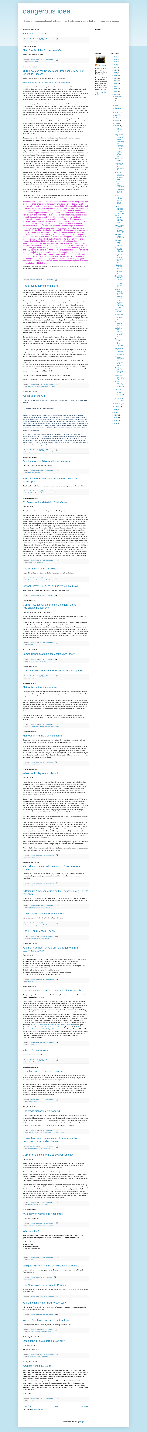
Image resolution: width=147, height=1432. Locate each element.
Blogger (81, 1422)
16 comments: (50, 1296)
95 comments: (50, 39)
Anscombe (31, 1225)
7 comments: (49, 595)
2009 (115, 412)
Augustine (31, 1148)
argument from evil (33, 1132)
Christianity (31, 1044)
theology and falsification (35, 857)
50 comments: (50, 470)
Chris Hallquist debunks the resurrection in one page (52, 670)
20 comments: (50, 883)
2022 (115, 64)
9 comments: (49, 578)
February (118, 404)
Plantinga (30, 644)
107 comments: (50, 450)
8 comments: (49, 659)
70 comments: (50, 855)
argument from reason (34, 386)
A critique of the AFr (34, 395)
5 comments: (49, 762)
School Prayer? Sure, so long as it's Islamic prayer (51, 586)
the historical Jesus (40, 661)
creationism (31, 907)
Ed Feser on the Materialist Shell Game (45, 502)
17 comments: (50, 1130)
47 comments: (50, 724)
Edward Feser (32, 562)
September (118, 108)
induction (30, 1101)
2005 (115, 423)
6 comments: (49, 279)
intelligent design (32, 41)
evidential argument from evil (47, 1132)
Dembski (30, 1331)
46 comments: (50, 1099)
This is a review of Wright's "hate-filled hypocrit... (119, 304)
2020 (115, 70)
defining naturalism (45, 726)
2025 (115, 56)
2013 (115, 89)
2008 (115, 415)
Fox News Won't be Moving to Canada (44, 1285)
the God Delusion (46, 580)
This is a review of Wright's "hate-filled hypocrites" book (54, 990)
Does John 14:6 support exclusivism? (44, 1340)
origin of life (48, 907)
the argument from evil (43, 938)
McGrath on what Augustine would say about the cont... (119, 332)
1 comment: (49, 1277)
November (118, 101)
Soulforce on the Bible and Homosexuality (46, 461)
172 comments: (50, 676)
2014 (115, 86)
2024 (115, 59)
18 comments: (50, 59)
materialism (40, 562)
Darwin (36, 1148)
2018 (115, 75)
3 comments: (50, 1223)
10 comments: (50, 1398)
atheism (30, 981)
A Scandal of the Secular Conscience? (46, 1027)
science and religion (44, 1148)
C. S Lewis (38, 1225)
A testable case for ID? (35, 33)
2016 (115, 81)
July (116, 115)
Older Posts (84, 1406)
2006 (115, 420)
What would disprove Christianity (41, 773)
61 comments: (50, 905)
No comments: (50, 923)
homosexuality (36, 472)
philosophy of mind (41, 925)
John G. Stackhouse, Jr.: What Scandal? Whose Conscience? (54, 1025)
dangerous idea (47, 11)
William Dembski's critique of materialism (46, 1320)
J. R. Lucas (31, 1400)
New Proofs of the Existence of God (43, 50)
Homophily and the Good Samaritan (43, 735)
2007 (115, 418)
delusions (33, 1008)
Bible (29, 472)
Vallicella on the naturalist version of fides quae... (119, 258)
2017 (115, 78)
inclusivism (38, 1356)
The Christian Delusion (34, 580)
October (117, 105)
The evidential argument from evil (41, 1111)
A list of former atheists (36, 1050)
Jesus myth (31, 661)
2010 (115, 410)
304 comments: (50, 979)
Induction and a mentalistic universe (43, 1071)
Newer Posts (27, 1406)
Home (56, 1406)
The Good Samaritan (34, 764)
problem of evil (32, 938)
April (116, 123)
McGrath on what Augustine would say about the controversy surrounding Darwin (50, 1140)
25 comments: (50, 1060)
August (117, 112)
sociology (37, 1044)
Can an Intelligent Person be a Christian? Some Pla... (119, 210)
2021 (115, 67)
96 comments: (50, 384)
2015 (115, 83)
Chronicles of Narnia (47, 1225)
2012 (115, 91)
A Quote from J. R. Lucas (37, 1365)
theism (36, 1101)
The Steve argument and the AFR (42, 285)
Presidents (31, 1259)
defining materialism (33, 726)
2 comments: (50, 936)
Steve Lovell (38, 493)
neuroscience (32, 925)
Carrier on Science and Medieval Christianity (48, 1154)
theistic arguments (33, 61)
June (117, 118)
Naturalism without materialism (40, 687)
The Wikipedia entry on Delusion (41, 568)
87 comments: (50, 1202)
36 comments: (50, 642)
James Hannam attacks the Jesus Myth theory (49, 653)
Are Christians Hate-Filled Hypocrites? (44, 1302)
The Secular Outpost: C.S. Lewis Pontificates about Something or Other (47, 82)
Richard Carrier (32, 1204)
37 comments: (50, 1146)
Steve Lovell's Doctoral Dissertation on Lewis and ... (119, 176)
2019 (115, 73)
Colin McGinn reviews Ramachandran (44, 913)
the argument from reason (48, 386)
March (117, 126)
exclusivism (31, 1356)
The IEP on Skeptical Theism (39, 931)
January (117, 406)
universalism (45, 1356)
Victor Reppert (102, 65)
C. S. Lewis (31, 493)
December (118, 97)
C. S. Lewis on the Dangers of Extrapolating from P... (119, 145)
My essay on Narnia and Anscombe (43, 1213)
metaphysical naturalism (35, 885)
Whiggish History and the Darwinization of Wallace (51, 1265)
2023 (115, 62)
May (116, 120)
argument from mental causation (37, 452)
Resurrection (31, 678)
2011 (115, 94)
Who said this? (31, 1231)
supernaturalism (55, 726)
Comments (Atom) (36, 1409)
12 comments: (50, 1042)
